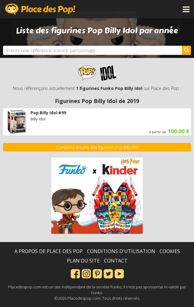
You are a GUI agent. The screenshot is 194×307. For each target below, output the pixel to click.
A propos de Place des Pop (48, 251)
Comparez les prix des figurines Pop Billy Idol (97, 147)
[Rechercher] (186, 50)
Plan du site (83, 260)
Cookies (170, 251)
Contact (116, 260)
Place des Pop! (40, 9)
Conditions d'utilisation (121, 251)
